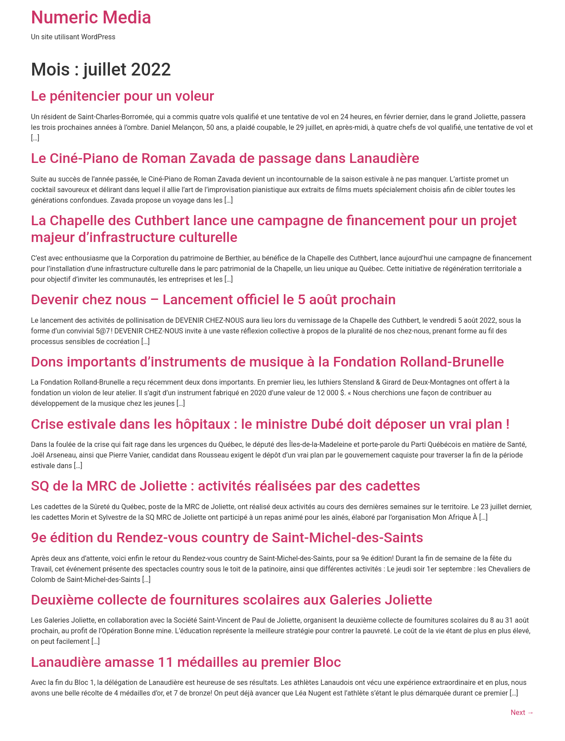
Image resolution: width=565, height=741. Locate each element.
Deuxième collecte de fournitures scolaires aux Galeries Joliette (231, 599)
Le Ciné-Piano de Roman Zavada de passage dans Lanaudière (225, 158)
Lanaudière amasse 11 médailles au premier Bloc (186, 662)
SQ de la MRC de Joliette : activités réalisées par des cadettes (225, 485)
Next (522, 712)
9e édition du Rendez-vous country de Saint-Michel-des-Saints (227, 537)
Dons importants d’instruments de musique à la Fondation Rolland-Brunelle (267, 361)
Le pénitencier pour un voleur (122, 95)
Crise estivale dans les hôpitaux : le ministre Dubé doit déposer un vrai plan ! (270, 424)
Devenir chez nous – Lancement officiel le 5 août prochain (213, 299)
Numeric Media (91, 17)
